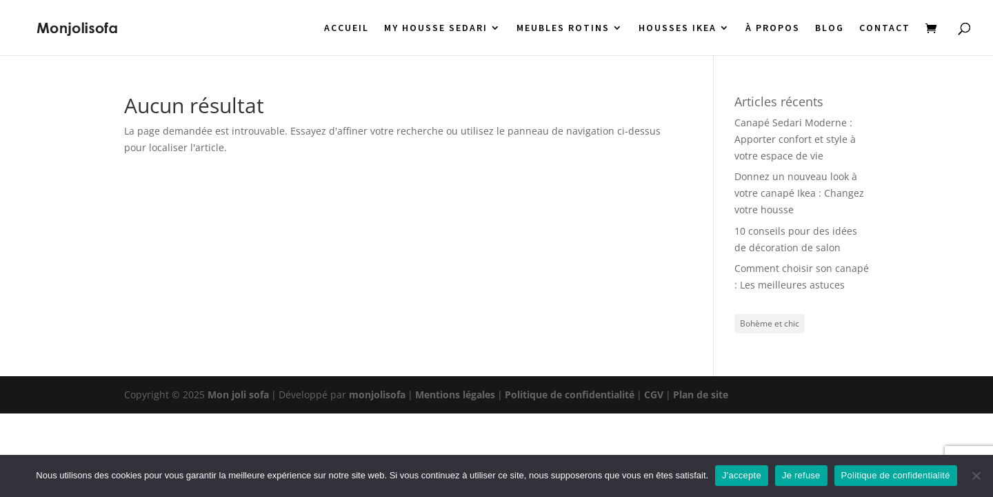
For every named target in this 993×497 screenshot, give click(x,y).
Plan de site (700, 394)
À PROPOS (772, 28)
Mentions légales (455, 394)
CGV (653, 394)
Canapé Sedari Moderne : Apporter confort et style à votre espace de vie (795, 139)
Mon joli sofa (238, 394)
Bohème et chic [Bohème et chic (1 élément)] (769, 323)
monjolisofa (377, 394)
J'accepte (741, 475)
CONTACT (884, 28)
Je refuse (801, 475)
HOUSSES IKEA (677, 28)
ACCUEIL (346, 28)
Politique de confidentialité (569, 394)
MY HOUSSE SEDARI (436, 28)
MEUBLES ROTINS (563, 28)
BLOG (829, 28)
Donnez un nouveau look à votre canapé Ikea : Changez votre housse (799, 193)
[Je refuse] (976, 476)
